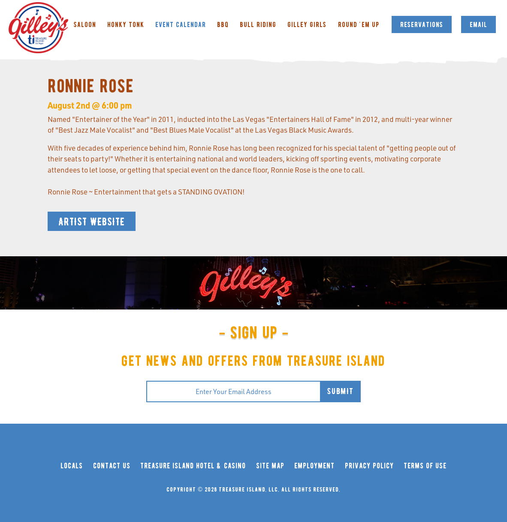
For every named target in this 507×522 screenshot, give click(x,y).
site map (270, 466)
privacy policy (369, 466)
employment (314, 466)
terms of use (425, 466)
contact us (111, 466)
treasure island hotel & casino (193, 466)
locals (71, 466)
